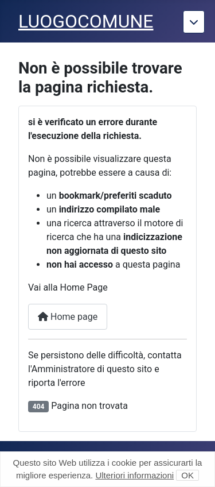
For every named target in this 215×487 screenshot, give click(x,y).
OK (187, 475)
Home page (67, 316)
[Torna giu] (194, 21)
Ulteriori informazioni (134, 475)
